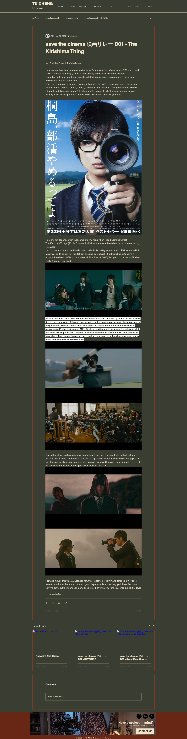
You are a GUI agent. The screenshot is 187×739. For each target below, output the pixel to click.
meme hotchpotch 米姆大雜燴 (96, 18)
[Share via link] (66, 603)
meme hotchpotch (52, 18)
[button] (151, 18)
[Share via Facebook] (46, 603)
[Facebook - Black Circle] (139, 716)
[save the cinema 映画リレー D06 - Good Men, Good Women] (135, 640)
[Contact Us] (145, 731)
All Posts (35, 18)
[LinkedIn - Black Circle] (145, 716)
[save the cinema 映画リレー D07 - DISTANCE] (93, 640)
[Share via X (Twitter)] (53, 603)
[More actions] (140, 36)
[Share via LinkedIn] (59, 603)
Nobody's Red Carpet (47, 656)
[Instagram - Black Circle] (151, 716)
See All (152, 625)
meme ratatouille (71, 18)
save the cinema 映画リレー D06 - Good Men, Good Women (135, 658)
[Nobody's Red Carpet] (51, 640)
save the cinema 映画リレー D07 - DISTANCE (93, 658)
